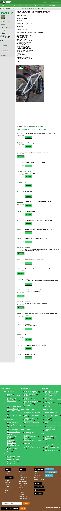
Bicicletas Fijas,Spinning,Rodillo (30, 436)
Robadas (7, 484)
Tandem (26, 444)
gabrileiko (19, 345)
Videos (44, 5)
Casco (46, 419)
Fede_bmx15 (20, 162)
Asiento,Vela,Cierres (12, 422)
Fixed (25, 438)
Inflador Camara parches (51, 404)
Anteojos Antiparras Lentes (52, 412)
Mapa (15, 508)
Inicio (8, 508)
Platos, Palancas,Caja (13, 445)
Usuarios (3, 8)
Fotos (8, 5)
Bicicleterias (39, 486)
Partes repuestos (8, 419)
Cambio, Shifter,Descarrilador (12, 428)
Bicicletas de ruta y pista (31, 391)
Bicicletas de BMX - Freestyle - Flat (37, 8)
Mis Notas (6, 51)
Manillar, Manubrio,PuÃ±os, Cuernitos (12, 436)
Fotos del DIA (23, 496)
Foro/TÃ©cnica (9, 471)
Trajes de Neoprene (50, 429)
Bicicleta (9, 477)
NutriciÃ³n (47, 446)
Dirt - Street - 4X (11, 398)
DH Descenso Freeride (23, 478)
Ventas (3, 24)
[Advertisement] (37, 113)
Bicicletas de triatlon (29, 394)
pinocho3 (19, 182)
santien (19, 290)
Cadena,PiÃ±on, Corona (14, 425)
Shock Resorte (11, 463)
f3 (17, 220)
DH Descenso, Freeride (13, 395)
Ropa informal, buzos (50, 427)
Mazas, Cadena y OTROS (31, 422)
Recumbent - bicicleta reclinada (32, 440)
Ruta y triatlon (25, 388)
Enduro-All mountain (22, 491)
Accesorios (44, 388)
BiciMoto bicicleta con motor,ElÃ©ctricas (30, 433)
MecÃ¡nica (7, 482)
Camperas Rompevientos (51, 415)
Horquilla (26, 398)
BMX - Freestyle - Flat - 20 (19, 8)
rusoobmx (19, 211)
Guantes (47, 421)
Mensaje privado (5, 21)
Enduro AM (10, 399)
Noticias (7, 486)
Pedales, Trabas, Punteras (11, 443)
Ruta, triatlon (22, 485)
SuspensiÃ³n (7, 453)
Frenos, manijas (28, 397)
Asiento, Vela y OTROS (30, 393)
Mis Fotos (6, 45)
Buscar (36, 477)
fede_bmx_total (21, 171)
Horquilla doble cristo (13, 459)
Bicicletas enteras (9, 391)
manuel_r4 (20, 202)
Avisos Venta (17, 5)
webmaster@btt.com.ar (53, 507)
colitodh (19, 238)
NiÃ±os (26, 439)
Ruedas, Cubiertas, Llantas (31, 405)
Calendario (7, 488)
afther (18, 259)
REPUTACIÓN (5, 27)
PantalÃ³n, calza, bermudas (52, 422)
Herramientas (48, 402)
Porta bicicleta (48, 406)
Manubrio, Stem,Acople (30, 399)
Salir (23, 508)
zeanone (19, 152)
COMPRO (36, 471)
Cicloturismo (52, 5)
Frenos (26, 419)
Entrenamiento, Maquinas (51, 439)
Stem (8, 451)
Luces (46, 405)
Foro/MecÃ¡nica (9, 473)
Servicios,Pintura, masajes (52, 447)
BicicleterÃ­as (27, 5)
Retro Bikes (22, 489)
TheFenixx (20, 133)
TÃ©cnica (7, 480)
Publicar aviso (50, 472)
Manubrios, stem (28, 421)
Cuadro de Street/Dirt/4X (14, 415)
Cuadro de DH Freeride (13, 410)
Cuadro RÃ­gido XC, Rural (14, 406)
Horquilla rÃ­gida (11, 462)
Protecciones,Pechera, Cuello (53, 425)
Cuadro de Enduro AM (13, 413)
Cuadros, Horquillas (29, 418)
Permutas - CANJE (39, 479)
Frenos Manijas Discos (13, 432)
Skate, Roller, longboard (51, 450)
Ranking (21, 494)
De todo (21, 487)
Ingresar (45, 2)
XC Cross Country (12, 401)
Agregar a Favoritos (21, 29)
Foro (2, 5)
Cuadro (6, 403)
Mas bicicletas (25, 429)
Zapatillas (47, 430)
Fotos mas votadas (24, 498)
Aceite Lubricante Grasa (51, 391)
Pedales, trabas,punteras (31, 401)
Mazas (9, 438)
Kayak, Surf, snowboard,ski (52, 442)
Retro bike (27, 443)
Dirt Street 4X (23, 481)
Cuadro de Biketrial (12, 409)
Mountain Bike (5, 388)
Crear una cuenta (55, 2)
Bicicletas (36, 5)
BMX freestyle (23, 483)
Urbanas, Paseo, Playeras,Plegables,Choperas (32, 447)
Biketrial (9, 394)
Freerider (7, 492)
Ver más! (3, 55)
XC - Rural (22, 471)
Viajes (20, 475)
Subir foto (49, 469)
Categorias (37, 475)
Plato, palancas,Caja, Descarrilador (30, 403)
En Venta (2, 40)
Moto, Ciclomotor (49, 444)
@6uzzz (19, 229)
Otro (42, 433)
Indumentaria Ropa (47, 409)
